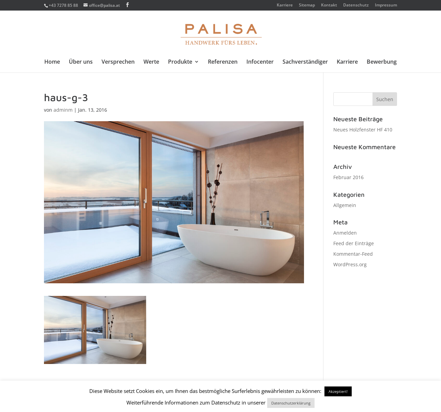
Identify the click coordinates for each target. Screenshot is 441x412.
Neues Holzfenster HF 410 (362, 129)
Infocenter (260, 62)
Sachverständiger (305, 62)
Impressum (386, 5)
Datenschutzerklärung (290, 403)
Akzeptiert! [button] (338, 391)
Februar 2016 (348, 177)
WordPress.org (350, 264)
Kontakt (329, 5)
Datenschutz (356, 5)
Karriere (285, 5)
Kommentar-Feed (353, 254)
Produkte (180, 62)
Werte (151, 62)
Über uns (81, 62)
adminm (63, 110)
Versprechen (118, 62)
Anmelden (345, 232)
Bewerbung (382, 62)
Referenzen (223, 62)
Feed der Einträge (353, 243)
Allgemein (344, 205)
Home (52, 62)
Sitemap (307, 5)
